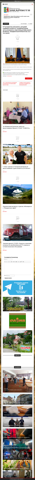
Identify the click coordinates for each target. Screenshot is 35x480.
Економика (5, 412)
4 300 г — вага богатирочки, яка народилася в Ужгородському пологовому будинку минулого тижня (10, 83)
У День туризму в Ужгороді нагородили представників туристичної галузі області (16, 167)
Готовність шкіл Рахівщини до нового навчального (13, 389)
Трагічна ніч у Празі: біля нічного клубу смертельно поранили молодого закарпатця (16, 17)
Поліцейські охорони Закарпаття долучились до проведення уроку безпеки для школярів (25, 83)
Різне (4, 476)
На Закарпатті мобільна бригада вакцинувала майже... (17, 447)
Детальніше (5, 131)
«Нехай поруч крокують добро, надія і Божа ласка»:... (17, 468)
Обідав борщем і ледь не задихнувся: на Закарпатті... (17, 437)
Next (31, 14)
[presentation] (5, 261)
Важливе (5, 455)
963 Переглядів (24, 23)
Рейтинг (30, 23)
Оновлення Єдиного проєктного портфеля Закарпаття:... (18, 415)
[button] (5, 261)
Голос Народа (5, 400)
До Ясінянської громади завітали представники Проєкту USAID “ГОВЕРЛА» (16, 127)
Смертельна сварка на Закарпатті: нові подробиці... (16, 425)
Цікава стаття (28, 78)
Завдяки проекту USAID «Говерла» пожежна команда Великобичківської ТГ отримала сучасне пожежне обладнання (17, 244)
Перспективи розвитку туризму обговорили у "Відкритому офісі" (17, 207)
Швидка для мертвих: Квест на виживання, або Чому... (17, 458)
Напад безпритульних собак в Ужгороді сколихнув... (16, 402)
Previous (30, 14)
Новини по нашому (6, 445)
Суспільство (9, 76)
